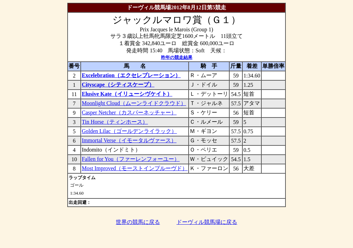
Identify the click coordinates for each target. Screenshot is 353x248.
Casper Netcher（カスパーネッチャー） (129, 112)
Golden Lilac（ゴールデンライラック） (129, 131)
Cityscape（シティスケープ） (118, 84)
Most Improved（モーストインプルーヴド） (135, 168)
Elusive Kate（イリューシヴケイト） (127, 94)
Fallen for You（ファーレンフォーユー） (131, 159)
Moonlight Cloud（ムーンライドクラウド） (134, 103)
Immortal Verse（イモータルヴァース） (129, 140)
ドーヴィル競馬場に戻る (206, 222)
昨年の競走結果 (176, 57)
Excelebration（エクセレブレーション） (131, 75)
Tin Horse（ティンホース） (115, 122)
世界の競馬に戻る (138, 222)
